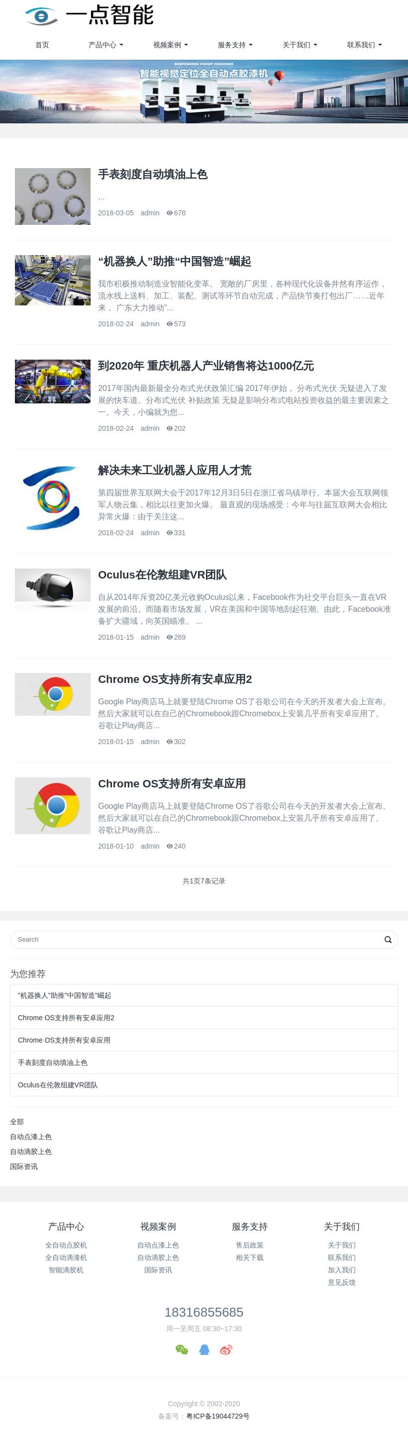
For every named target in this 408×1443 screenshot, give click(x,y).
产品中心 (102, 45)
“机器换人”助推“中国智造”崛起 (174, 261)
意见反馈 (342, 1282)
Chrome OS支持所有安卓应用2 (175, 679)
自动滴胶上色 (31, 1151)
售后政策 (250, 1245)
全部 (17, 1122)
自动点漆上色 (31, 1137)
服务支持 (232, 45)
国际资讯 (24, 1166)
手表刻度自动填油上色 (152, 174)
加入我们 (342, 1270)
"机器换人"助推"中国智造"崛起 (64, 995)
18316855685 (203, 1312)
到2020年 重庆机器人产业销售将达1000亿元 (206, 366)
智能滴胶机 (66, 1270)
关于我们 (296, 45)
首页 (42, 45)
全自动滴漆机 (66, 1257)
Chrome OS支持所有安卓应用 (172, 783)
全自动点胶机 (66, 1245)
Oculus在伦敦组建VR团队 (162, 575)
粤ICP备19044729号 (218, 1416)
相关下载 (250, 1257)
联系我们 (361, 45)
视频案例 (167, 45)
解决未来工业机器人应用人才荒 (174, 470)
